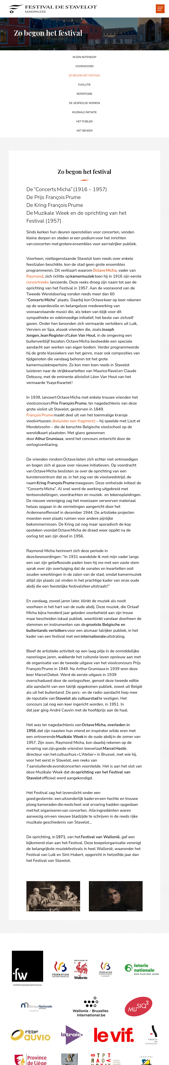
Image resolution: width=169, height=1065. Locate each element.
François (34, 415)
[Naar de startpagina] (53, 8)
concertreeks (37, 282)
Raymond (34, 276)
